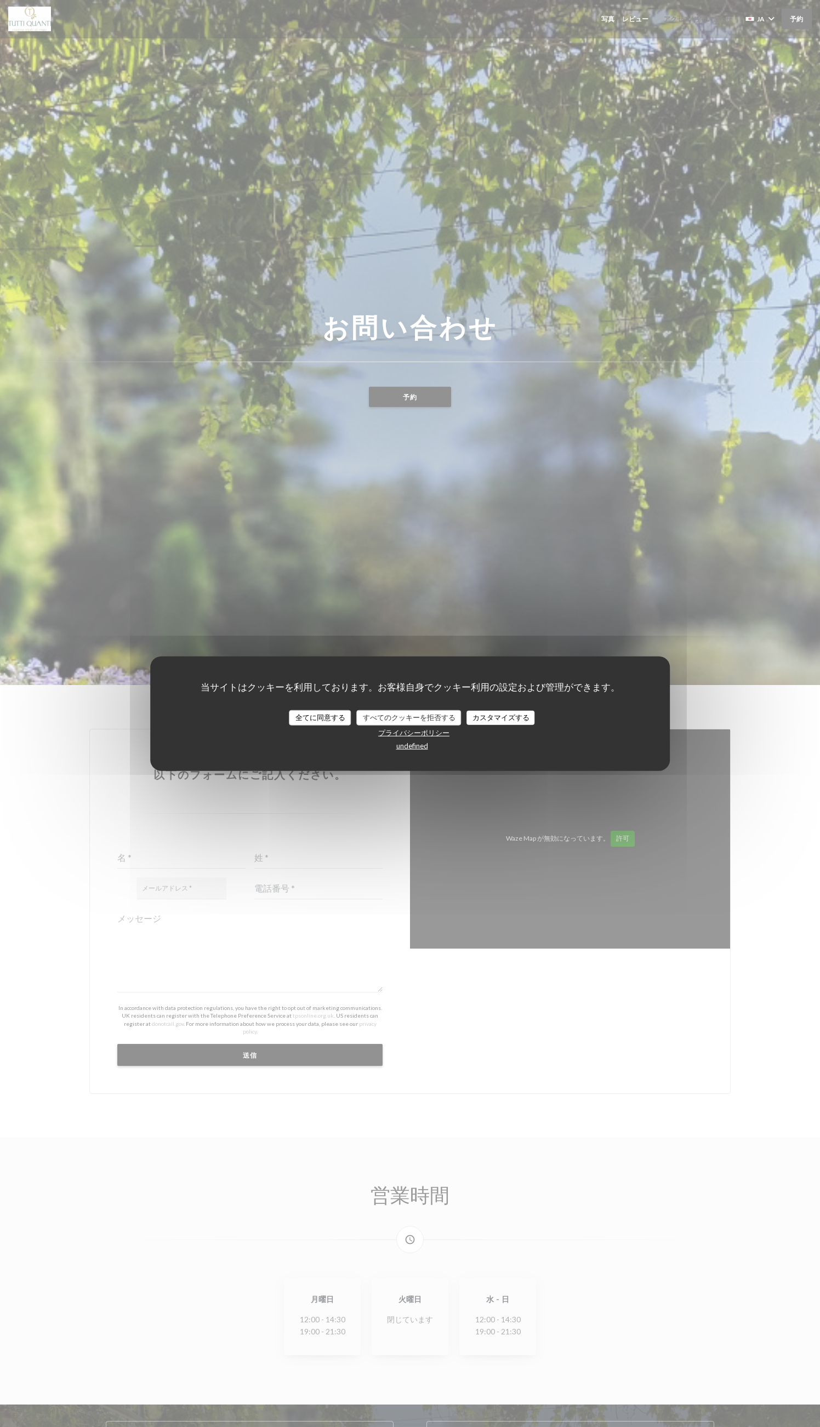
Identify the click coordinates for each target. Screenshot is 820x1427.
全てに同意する (320, 717)
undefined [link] (412, 745)
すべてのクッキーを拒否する (409, 717)
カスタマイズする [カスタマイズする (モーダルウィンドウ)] (500, 717)
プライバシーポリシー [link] (413, 732)
